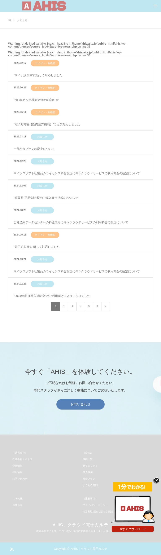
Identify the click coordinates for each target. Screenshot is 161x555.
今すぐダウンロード (132, 529)
